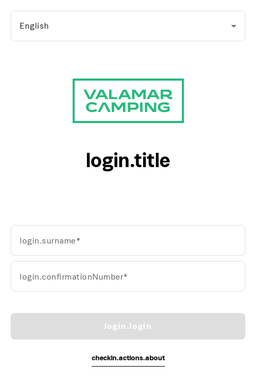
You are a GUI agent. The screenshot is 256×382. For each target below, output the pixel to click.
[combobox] (128, 26)
